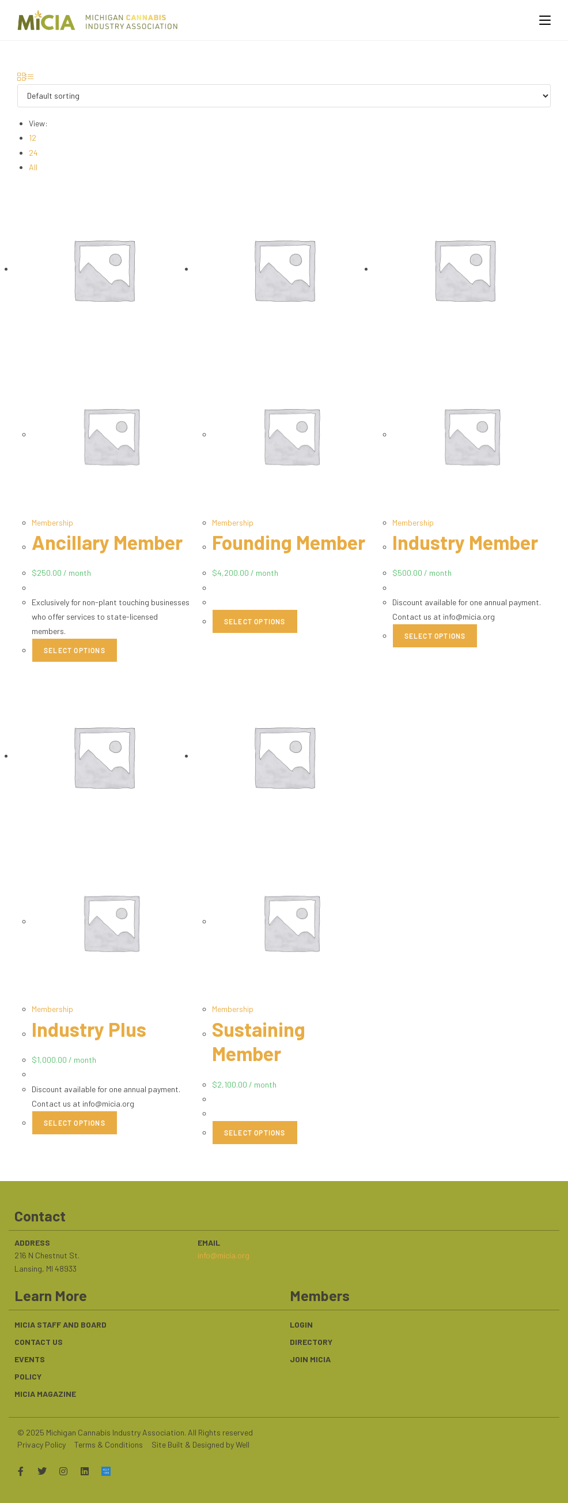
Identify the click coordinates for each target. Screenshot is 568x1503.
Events (29, 1358)
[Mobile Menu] (541, 20)
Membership (52, 522)
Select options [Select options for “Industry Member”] (435, 635)
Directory (311, 1340)
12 (32, 138)
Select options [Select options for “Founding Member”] (255, 621)
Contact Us (38, 1340)
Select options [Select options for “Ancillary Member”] (74, 650)
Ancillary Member (109, 542)
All (33, 167)
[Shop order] (284, 95)
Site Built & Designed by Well (200, 1444)
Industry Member (467, 542)
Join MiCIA (310, 1358)
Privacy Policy (41, 1444)
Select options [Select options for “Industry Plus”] (74, 1122)
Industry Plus (90, 1028)
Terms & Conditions (108, 1444)
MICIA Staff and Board (60, 1323)
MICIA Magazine (45, 1392)
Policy (27, 1375)
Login (301, 1323)
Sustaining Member (260, 1040)
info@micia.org (223, 1254)
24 (33, 153)
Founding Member (291, 542)
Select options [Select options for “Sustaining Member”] (255, 1132)
